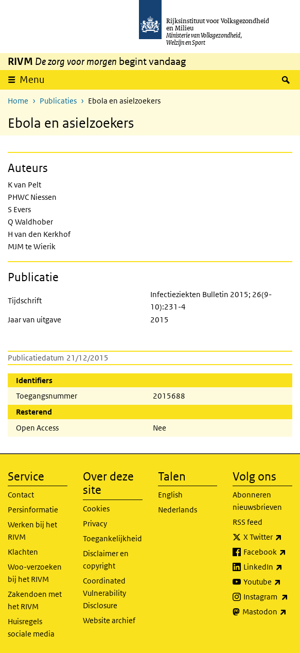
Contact (21, 495)
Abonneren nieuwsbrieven (257, 501)
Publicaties (58, 101)
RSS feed (247, 522)
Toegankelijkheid (112, 538)
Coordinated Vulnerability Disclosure (104, 593)
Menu (32, 79)
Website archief (109, 620)
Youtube (267, 582)
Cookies (96, 508)
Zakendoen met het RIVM (35, 600)
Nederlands (177, 509)
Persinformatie (33, 509)
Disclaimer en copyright (106, 559)
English (170, 495)
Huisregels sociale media (31, 627)
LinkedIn (267, 567)
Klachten (23, 552)
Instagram (267, 597)
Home (18, 101)
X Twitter (267, 537)
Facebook (267, 552)
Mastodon (267, 612)
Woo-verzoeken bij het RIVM (35, 573)
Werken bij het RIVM (32, 531)
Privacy (95, 523)
